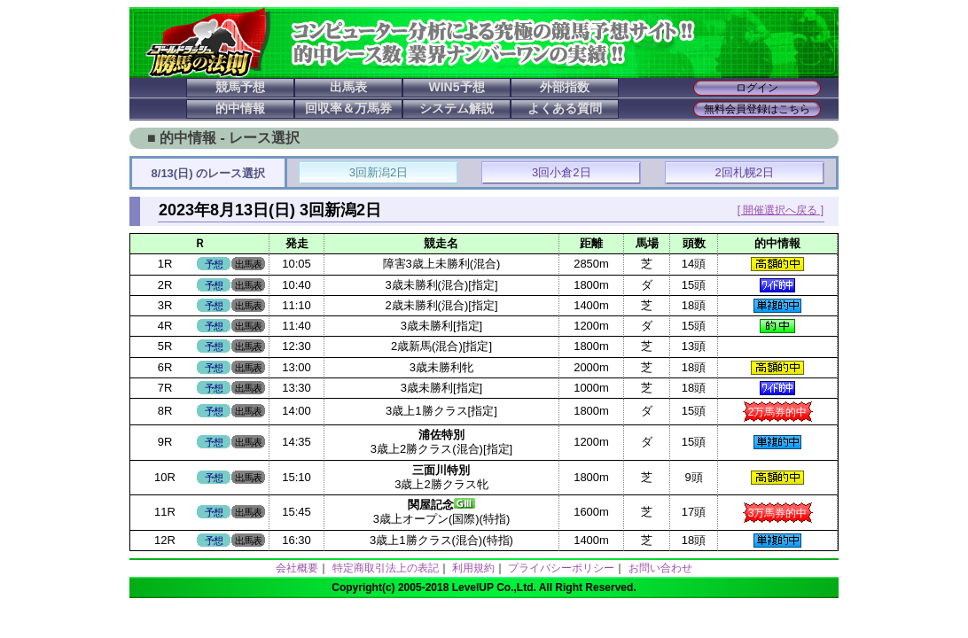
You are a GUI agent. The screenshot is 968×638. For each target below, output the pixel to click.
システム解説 (456, 108)
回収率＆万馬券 (348, 108)
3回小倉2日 (561, 172)
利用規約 (473, 568)
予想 (213, 264)
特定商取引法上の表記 (385, 568)
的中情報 (240, 108)
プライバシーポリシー (561, 568)
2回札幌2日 (744, 172)
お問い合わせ (660, 568)
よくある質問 (564, 108)
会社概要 (297, 568)
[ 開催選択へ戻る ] (781, 210)
